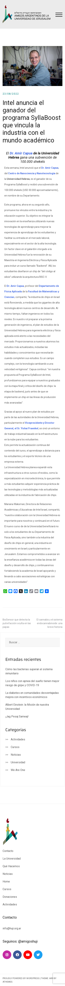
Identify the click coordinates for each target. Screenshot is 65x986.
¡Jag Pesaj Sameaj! (17, 716)
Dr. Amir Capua (21, 153)
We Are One (18, 770)
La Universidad (12, 858)
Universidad (18, 762)
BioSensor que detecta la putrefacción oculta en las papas (17, 623)
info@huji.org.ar (12, 928)
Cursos (15, 747)
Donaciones (10, 896)
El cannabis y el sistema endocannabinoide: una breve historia (49, 623)
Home (6, 881)
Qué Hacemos (11, 866)
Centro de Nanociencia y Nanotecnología (31, 173)
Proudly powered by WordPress (21, 978)
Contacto (8, 851)
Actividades (18, 739)
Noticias (16, 754)
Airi (51, 978)
